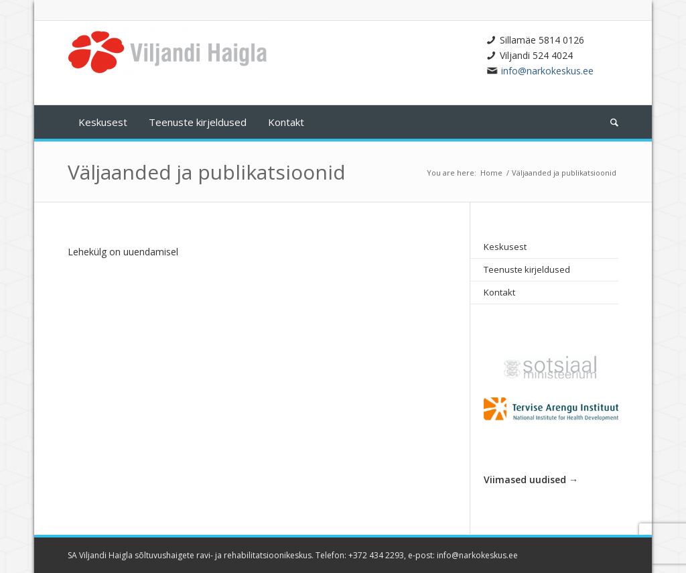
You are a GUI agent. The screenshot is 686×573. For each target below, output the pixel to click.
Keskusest (505, 247)
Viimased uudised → (531, 479)
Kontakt (499, 292)
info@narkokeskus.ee (547, 70)
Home (491, 173)
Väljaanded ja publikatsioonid (207, 172)
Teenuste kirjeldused (527, 269)
